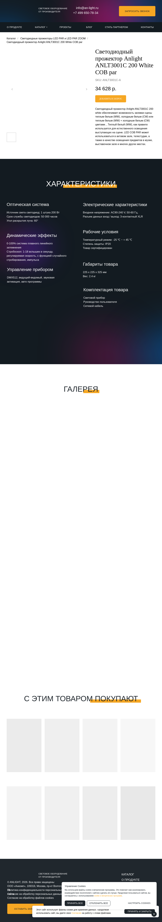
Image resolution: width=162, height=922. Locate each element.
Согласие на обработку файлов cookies (30, 898)
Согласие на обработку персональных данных (34, 894)
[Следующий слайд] (86, 89)
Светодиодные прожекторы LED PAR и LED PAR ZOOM (53, 38)
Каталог (11, 38)
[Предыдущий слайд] (12, 89)
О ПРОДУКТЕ (131, 879)
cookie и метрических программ (108, 896)
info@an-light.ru (87, 8)
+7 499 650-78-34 (85, 13)
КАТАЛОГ (128, 874)
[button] (137, 11)
